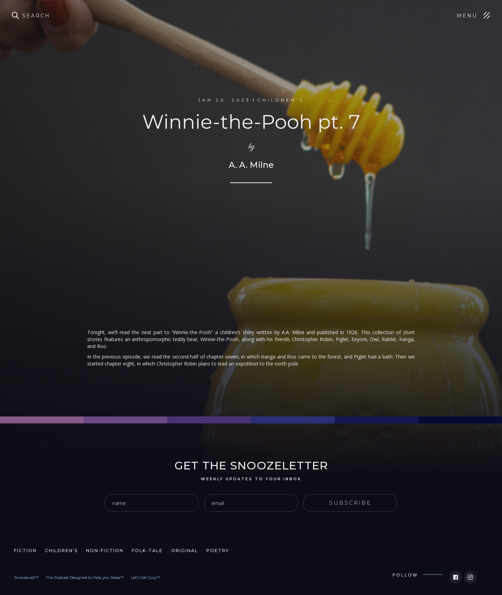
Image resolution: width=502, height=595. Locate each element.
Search (36, 16)
